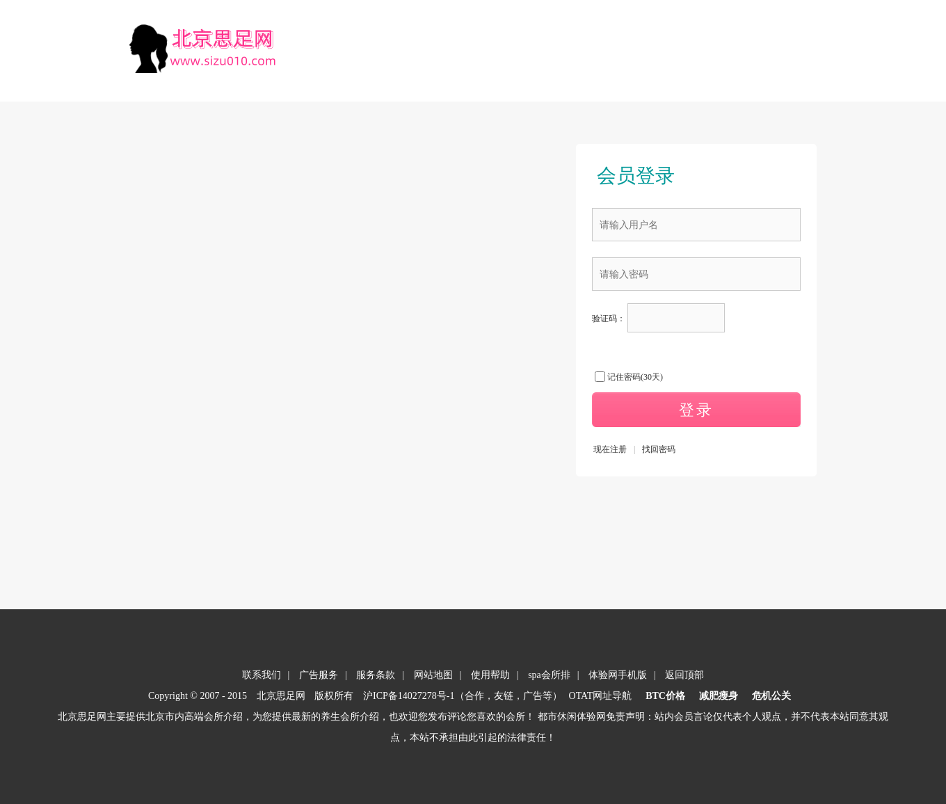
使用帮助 (490, 675)
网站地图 (433, 675)
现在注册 (610, 449)
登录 (696, 410)
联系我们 (261, 675)
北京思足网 (281, 696)
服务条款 (375, 675)
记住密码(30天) (635, 377)
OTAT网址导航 (600, 696)
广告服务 (318, 675)
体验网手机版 (617, 675)
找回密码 (658, 449)
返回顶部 (684, 675)
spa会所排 (549, 675)
